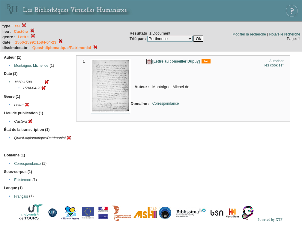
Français (21, 196)
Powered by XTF (270, 219)
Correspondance (27, 164)
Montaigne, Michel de (31, 65)
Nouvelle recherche (284, 34)
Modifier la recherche (249, 34)
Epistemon (22, 180)
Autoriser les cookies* (274, 63)
